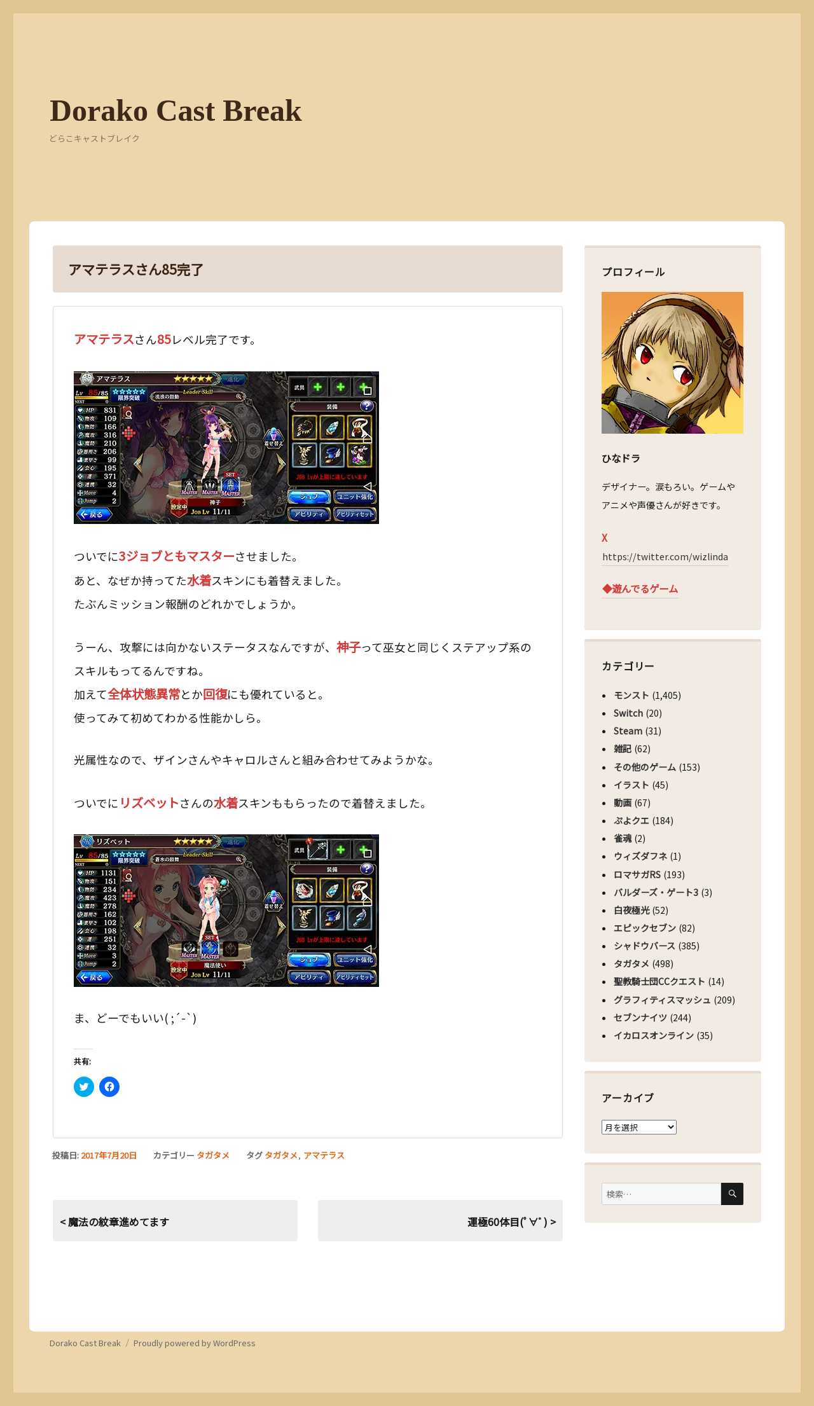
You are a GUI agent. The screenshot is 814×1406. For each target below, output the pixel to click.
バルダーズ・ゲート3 (656, 892)
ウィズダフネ (640, 856)
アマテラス (324, 1155)
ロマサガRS (637, 874)
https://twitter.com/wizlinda (665, 556)
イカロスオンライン (654, 1035)
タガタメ (213, 1155)
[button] (226, 447)
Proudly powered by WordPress (195, 1343)
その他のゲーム (645, 767)
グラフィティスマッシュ (662, 999)
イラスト (631, 784)
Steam (628, 730)
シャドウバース (644, 945)
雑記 (622, 748)
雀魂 (622, 838)
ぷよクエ (631, 820)
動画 (622, 802)
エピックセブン (645, 927)
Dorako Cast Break (175, 110)
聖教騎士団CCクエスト (659, 981)
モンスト (631, 695)
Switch (628, 712)
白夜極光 (631, 910)
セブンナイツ (640, 1017)
